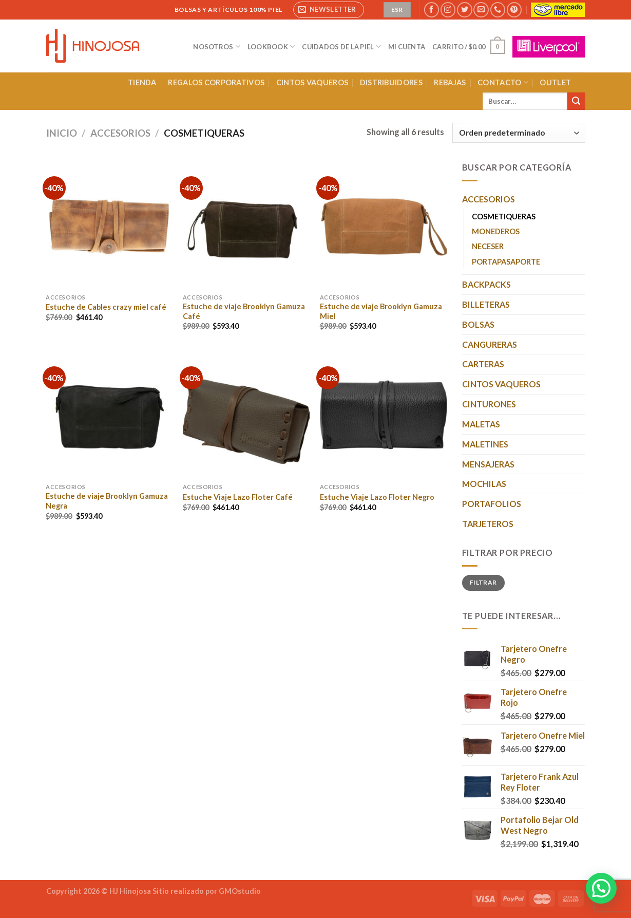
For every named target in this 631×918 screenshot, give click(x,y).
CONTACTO (502, 82)
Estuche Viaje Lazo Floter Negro (377, 497)
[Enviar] (576, 101)
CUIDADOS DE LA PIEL (341, 46)
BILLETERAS (486, 304)
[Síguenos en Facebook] (431, 9)
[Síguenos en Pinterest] (514, 9)
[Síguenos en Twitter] (464, 9)
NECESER (488, 246)
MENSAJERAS (488, 464)
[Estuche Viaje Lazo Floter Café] (246, 414)
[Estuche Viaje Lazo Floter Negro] (383, 414)
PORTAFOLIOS (491, 504)
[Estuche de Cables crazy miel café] (109, 224)
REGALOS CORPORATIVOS (216, 82)
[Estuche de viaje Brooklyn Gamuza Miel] (383, 224)
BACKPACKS (486, 284)
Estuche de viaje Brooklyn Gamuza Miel (381, 311)
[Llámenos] (497, 9)
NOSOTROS (216, 46)
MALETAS (481, 424)
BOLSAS (478, 324)
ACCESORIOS (120, 133)
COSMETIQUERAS (504, 216)
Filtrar (483, 582)
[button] (601, 888)
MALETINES (485, 444)
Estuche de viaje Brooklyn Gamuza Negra (107, 501)
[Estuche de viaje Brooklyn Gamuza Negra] (109, 414)
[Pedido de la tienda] (518, 133)
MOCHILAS (484, 484)
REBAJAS (450, 82)
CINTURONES (489, 404)
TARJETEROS (487, 524)
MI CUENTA (406, 47)
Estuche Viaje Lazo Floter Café (238, 497)
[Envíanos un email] (480, 9)
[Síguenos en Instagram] (448, 9)
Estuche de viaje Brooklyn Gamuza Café (244, 311)
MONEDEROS (496, 231)
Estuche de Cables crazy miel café (106, 307)
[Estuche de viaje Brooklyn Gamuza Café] (246, 224)
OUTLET (555, 82)
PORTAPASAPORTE (506, 261)
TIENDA (142, 82)
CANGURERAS (489, 344)
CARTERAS (483, 364)
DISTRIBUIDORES (391, 82)
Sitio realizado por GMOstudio (206, 891)
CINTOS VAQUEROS (312, 82)
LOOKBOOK (271, 46)
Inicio (61, 133)
